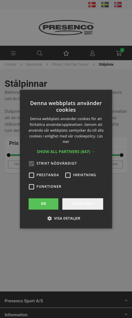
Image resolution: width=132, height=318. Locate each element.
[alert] (66, 159)
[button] (66, 152)
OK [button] (43, 203)
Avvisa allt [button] (82, 203)
